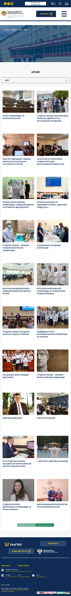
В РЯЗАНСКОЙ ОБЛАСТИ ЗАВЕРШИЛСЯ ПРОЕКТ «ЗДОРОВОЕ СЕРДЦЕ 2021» (52, 204)
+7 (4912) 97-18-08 (23, 576)
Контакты (5, 565)
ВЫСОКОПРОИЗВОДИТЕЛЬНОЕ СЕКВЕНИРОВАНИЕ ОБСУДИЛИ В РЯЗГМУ (17, 291)
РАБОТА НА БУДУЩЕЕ (46, 418)
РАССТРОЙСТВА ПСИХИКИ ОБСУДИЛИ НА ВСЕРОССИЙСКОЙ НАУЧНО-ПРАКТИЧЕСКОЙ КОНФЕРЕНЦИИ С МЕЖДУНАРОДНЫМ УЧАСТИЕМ (17, 466)
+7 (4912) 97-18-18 (11, 576)
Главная (6, 30)
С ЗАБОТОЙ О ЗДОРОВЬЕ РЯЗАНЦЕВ (52, 461)
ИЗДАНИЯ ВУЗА (21, 551)
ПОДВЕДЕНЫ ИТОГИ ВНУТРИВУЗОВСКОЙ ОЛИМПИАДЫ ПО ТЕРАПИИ (52, 334)
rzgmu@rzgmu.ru (41, 576)
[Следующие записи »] (45, 525)
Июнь (26, 30)
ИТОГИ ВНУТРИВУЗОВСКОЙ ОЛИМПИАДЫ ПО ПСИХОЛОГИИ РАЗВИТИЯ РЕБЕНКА (51, 291)
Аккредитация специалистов (35, 3)
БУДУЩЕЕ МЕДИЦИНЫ (12, 418)
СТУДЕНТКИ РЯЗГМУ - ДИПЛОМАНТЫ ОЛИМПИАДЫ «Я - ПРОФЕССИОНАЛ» (17, 507)
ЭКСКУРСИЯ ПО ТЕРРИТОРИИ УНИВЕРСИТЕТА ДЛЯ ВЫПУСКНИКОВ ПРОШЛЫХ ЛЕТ (50, 161)
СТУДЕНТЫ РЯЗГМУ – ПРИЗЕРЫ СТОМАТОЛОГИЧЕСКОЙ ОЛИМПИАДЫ (16, 248)
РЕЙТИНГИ (53, 543)
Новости (14, 30)
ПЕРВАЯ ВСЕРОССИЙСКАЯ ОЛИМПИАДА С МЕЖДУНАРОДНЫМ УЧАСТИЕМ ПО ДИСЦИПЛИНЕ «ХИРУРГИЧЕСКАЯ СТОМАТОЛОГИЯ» (18, 207)
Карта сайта (23, 565)
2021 (20, 30)
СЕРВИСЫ (46, 13)
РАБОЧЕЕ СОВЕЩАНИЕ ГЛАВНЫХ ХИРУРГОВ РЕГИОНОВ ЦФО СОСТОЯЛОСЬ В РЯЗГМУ (17, 161)
